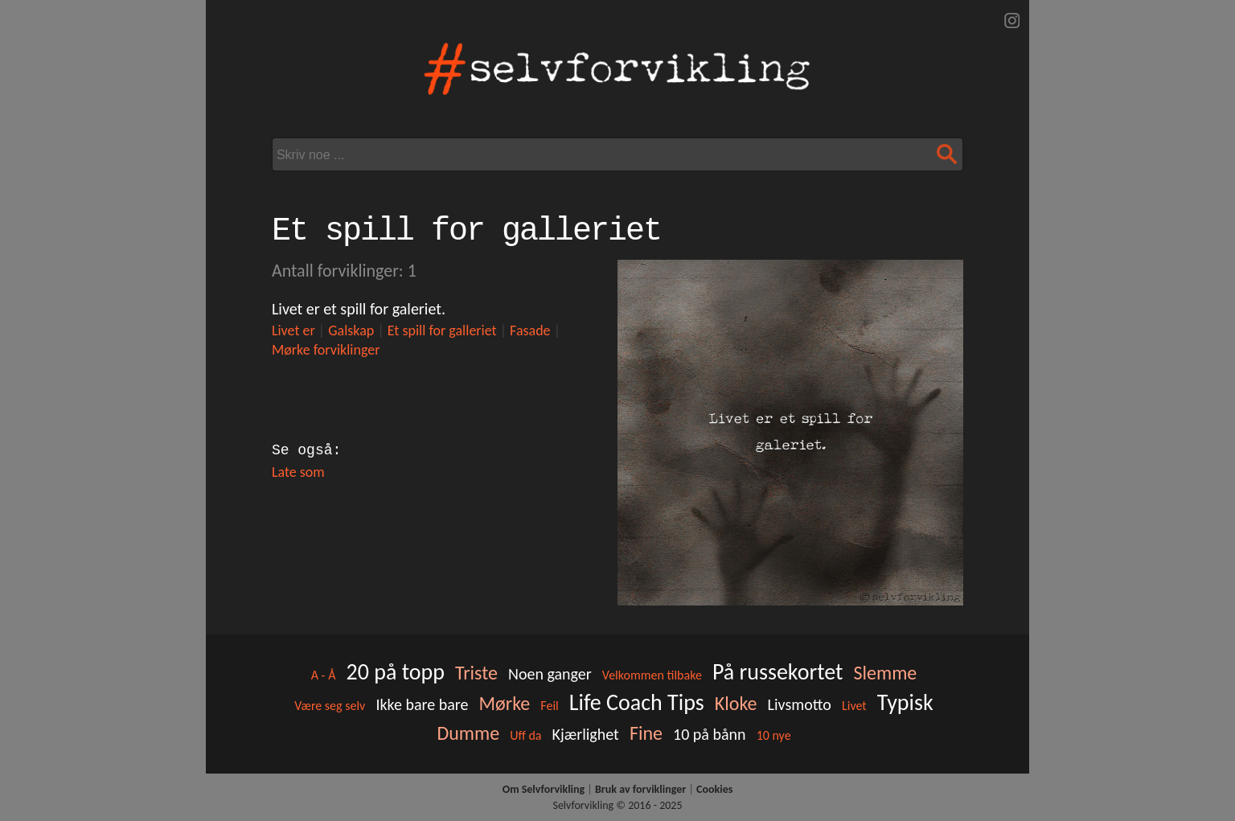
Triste (476, 672)
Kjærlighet (585, 734)
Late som (298, 472)
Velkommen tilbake (652, 675)
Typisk (905, 702)
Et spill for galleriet (442, 330)
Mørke (505, 703)
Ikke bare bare (421, 704)
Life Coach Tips (636, 702)
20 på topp (395, 672)
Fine (646, 733)
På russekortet (777, 672)
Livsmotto (799, 704)
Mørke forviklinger (326, 350)
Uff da (525, 735)
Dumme (468, 733)
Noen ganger (550, 673)
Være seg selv (329, 705)
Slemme (885, 672)
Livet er (293, 330)
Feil (549, 705)
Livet (854, 705)
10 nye (774, 735)
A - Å (323, 675)
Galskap (351, 330)
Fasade (530, 330)
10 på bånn (709, 734)
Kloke (736, 703)
